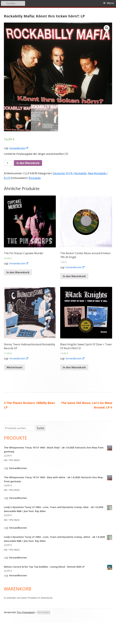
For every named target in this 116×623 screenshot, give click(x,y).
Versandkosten (18, 148)
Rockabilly (35, 178)
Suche (40, 428)
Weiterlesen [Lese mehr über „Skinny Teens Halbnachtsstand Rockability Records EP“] (14, 367)
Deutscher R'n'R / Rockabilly (70, 173)
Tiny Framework (26, 612)
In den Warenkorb (28, 163)
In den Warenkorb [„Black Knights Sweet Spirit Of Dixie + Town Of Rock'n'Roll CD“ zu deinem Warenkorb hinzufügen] (74, 367)
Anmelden (44, 612)
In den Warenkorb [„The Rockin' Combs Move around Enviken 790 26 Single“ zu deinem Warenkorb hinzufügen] (74, 276)
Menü (110, 3)
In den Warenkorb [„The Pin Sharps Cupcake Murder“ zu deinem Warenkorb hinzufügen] (17, 272)
